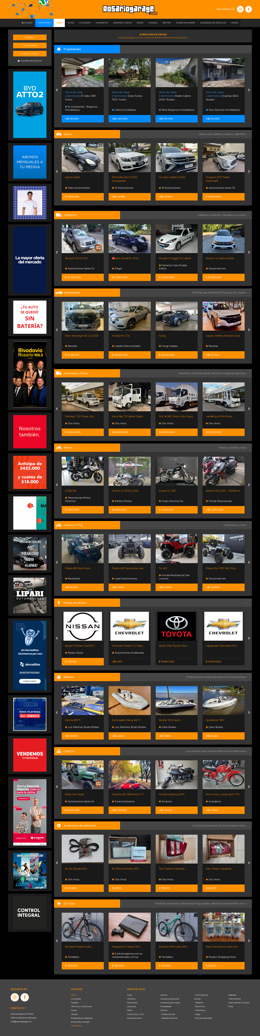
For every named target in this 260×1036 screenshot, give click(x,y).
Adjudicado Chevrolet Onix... (222, 645)
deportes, (217, 903)
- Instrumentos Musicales (238, 1002)
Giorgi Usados (168, 346)
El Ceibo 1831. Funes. (81, 96)
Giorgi (162, 335)
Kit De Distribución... (76, 868)
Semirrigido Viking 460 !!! (126, 720)
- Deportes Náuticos (169, 1018)
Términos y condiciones (81, 1006)
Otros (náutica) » (237, 677)
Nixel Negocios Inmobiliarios (176, 109)
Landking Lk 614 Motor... (220, 416)
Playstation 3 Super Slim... (126, 946)
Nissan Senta (74, 652)
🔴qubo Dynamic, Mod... (126, 258)
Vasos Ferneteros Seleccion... (222, 946)
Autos (129, 995)
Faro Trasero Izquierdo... (172, 868)
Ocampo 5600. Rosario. (222, 96)
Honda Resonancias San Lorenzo (174, 577)
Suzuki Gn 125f (167, 490)
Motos (129, 1010)
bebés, (207, 903)
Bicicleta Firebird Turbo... (79, 946)
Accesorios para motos (232, 825)
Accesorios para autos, (206, 825)
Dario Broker (167, 727)
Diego (117, 268)
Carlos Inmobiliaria (124, 109)
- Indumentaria (234, 999)
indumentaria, (231, 903)
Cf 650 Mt (70, 490)
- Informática (199, 1010)
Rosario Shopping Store (221, 957)
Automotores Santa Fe (220, 187)
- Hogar (197, 1014)
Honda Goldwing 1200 (172, 794)
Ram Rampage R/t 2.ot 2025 (81, 335)
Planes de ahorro (134, 1018)
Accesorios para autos (170, 999)
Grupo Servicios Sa (171, 501)
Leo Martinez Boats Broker (82, 727)
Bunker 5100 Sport (169, 720)
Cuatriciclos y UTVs (135, 1014)
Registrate (29, 45)
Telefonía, (160, 903)
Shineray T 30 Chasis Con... (80, 416)
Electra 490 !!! (72, 720)
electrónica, (173, 903)
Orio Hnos (72, 423)
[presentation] (57, 90)
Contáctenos (76, 1026)
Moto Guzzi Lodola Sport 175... (223, 794)
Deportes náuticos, (216, 677)
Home (73, 995)
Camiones (131, 1006)
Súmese (74, 1002)
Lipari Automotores (124, 578)
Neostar (71, 346)
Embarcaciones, (195, 677)
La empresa (76, 999)
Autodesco (213, 801)
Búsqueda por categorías (82, 1018)
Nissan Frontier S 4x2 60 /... (80, 645)
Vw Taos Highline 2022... (173, 177)
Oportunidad (72, 177)
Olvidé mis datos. (30, 61)
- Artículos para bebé (203, 1018)
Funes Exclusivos (123, 801)
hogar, (199, 903)
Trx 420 (163, 568)
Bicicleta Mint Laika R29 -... (174, 946)
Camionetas (132, 1002)
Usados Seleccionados (126, 346)
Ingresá (30, 37)
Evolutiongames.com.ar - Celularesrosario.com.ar (128, 955)
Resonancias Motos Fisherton (78, 499)
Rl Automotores (122, 187)
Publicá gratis (30, 53)
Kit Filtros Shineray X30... (126, 868)
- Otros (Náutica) (201, 995)
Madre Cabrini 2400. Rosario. (175, 96)
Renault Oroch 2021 (76, 258)
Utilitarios (131, 999)
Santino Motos (122, 501)
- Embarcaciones (168, 1014)
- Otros (230, 1006)
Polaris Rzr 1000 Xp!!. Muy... (221, 568)
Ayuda (74, 1010)
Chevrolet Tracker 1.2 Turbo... (128, 645)
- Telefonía (198, 1002)
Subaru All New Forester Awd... (223, 335)
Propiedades (166, 1006)
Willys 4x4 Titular (74, 794)
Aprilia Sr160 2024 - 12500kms (223, 490)
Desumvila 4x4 (216, 268)
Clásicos (164, 995)
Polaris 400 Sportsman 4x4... (128, 568)
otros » (243, 903)
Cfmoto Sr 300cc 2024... (126, 490)
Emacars (165, 801)
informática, (187, 903)
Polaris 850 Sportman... (78, 568)
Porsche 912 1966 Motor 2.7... (128, 794)
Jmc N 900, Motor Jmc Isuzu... (176, 416)
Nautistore (72, 578)
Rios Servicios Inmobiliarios (223, 109)
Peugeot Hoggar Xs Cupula (175, 258)
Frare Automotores (77, 187)
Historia (74, 1014)
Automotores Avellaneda (128, 652)
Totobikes (72, 957)
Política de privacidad (80, 1022)
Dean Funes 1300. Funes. (127, 96)
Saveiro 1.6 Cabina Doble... (220, 258)
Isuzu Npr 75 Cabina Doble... (128, 416)
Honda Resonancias (219, 501)
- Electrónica (199, 1006)
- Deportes (232, 995)
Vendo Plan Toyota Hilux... (173, 645)
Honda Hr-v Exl (120, 335)
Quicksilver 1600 (215, 720)
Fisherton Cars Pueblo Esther (173, 267)
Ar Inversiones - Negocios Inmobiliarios (81, 108)
